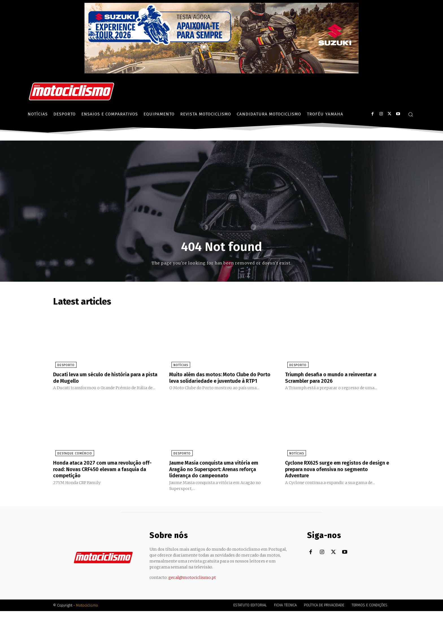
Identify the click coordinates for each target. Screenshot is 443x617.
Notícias (178, 366)
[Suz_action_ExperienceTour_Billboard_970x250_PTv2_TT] (221, 71)
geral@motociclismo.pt (192, 583)
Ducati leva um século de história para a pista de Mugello (105, 378)
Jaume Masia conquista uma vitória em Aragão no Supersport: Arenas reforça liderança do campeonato (219, 475)
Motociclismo (87, 611)
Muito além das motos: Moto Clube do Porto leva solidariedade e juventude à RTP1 (219, 381)
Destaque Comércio (72, 460)
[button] (410, 114)
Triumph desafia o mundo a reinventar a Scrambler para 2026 (336, 378)
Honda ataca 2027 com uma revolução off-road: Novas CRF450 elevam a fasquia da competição (102, 475)
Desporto (63, 366)
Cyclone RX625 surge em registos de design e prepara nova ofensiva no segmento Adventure (332, 475)
